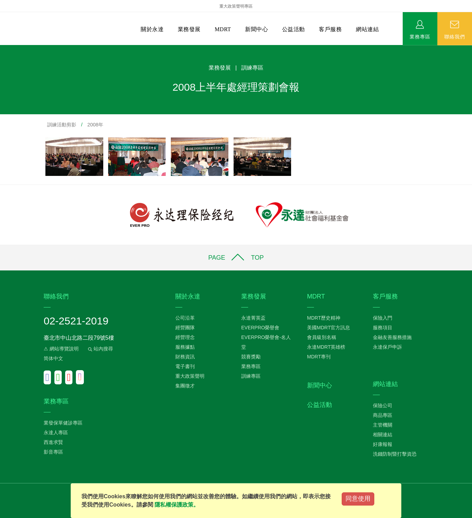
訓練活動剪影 (61, 124)
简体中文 (53, 358)
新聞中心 (256, 29)
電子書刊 (185, 366)
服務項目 (382, 327)
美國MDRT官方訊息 (328, 327)
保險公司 (382, 405)
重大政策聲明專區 (236, 6)
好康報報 (382, 444)
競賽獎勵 (251, 356)
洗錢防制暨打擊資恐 (395, 454)
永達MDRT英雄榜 (326, 347)
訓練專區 (251, 376)
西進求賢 (53, 442)
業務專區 (420, 36)
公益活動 (293, 29)
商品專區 (382, 415)
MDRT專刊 (319, 356)
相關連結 (382, 434)
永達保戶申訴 (387, 347)
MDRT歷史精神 (323, 318)
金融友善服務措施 (392, 337)
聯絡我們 (454, 36)
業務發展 (189, 29)
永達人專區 (56, 432)
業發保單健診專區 (63, 423)
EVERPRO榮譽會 (260, 327)
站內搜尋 (100, 348)
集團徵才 (185, 385)
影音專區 (53, 452)
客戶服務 (330, 29)
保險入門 (382, 318)
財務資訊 (185, 356)
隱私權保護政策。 (177, 505)
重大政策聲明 (189, 376)
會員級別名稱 (321, 337)
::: (2, 49)
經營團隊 (185, 327)
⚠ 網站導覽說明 (61, 348)
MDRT (223, 29)
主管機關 (382, 425)
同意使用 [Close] (358, 498)
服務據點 (185, 347)
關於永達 (152, 29)
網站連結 (367, 29)
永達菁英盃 (253, 318)
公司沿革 (185, 318)
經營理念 (185, 337)
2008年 (95, 124)
